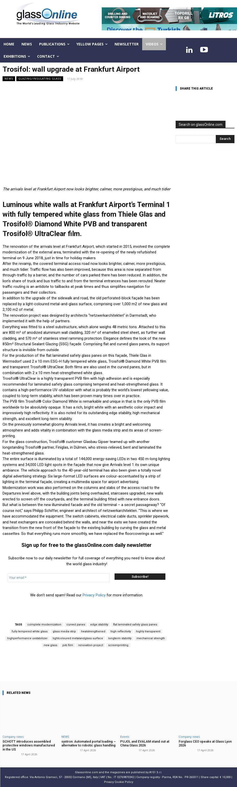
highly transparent (148, 631)
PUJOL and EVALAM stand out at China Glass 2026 (144, 743)
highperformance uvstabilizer (27, 638)
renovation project (90, 645)
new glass (50, 645)
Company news (13, 736)
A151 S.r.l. (155, 772)
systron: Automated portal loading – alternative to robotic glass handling (88, 743)
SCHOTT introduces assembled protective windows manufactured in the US (29, 745)
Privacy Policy (94, 595)
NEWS (9, 78)
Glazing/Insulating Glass (39, 78)
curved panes (75, 624)
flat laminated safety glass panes (135, 624)
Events (124, 736)
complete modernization (44, 624)
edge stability (99, 624)
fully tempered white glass (30, 631)
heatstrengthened (93, 631)
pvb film (67, 645)
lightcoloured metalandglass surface (78, 638)
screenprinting (118, 645)
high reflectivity (120, 631)
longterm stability (119, 638)
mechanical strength (151, 638)
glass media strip (64, 631)
